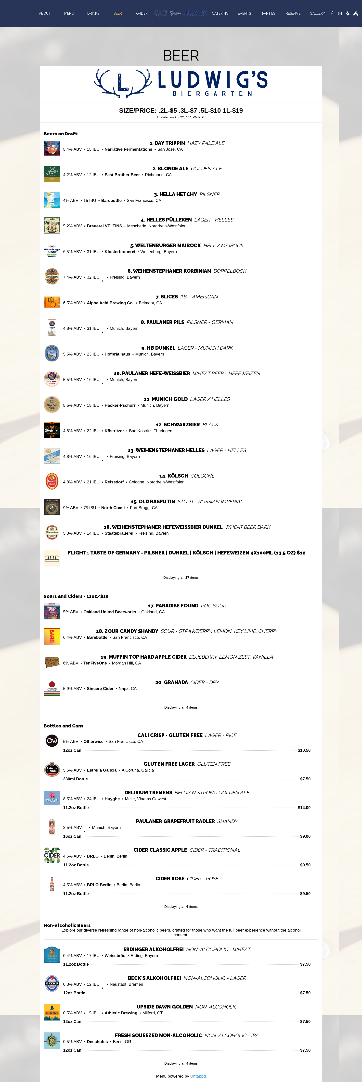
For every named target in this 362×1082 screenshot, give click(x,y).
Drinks (93, 13)
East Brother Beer (122, 174)
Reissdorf (114, 482)
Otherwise (93, 741)
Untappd (198, 1076)
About (45, 13)
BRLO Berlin (99, 885)
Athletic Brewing (121, 1013)
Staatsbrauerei (119, 533)
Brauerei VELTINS (104, 226)
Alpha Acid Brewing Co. (110, 303)
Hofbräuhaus (117, 354)
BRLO (93, 856)
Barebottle (111, 200)
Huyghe (112, 799)
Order (142, 13)
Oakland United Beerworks (109, 612)
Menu (69, 13)
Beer (118, 13)
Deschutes (97, 1041)
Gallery (317, 13)
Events (244, 13)
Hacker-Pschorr (120, 405)
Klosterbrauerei (120, 251)
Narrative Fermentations (128, 149)
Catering (220, 13)
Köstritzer (114, 431)
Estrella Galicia (101, 770)
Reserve (293, 13)
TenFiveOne (95, 663)
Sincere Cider (100, 688)
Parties (268, 13)
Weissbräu (115, 955)
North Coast (113, 507)
